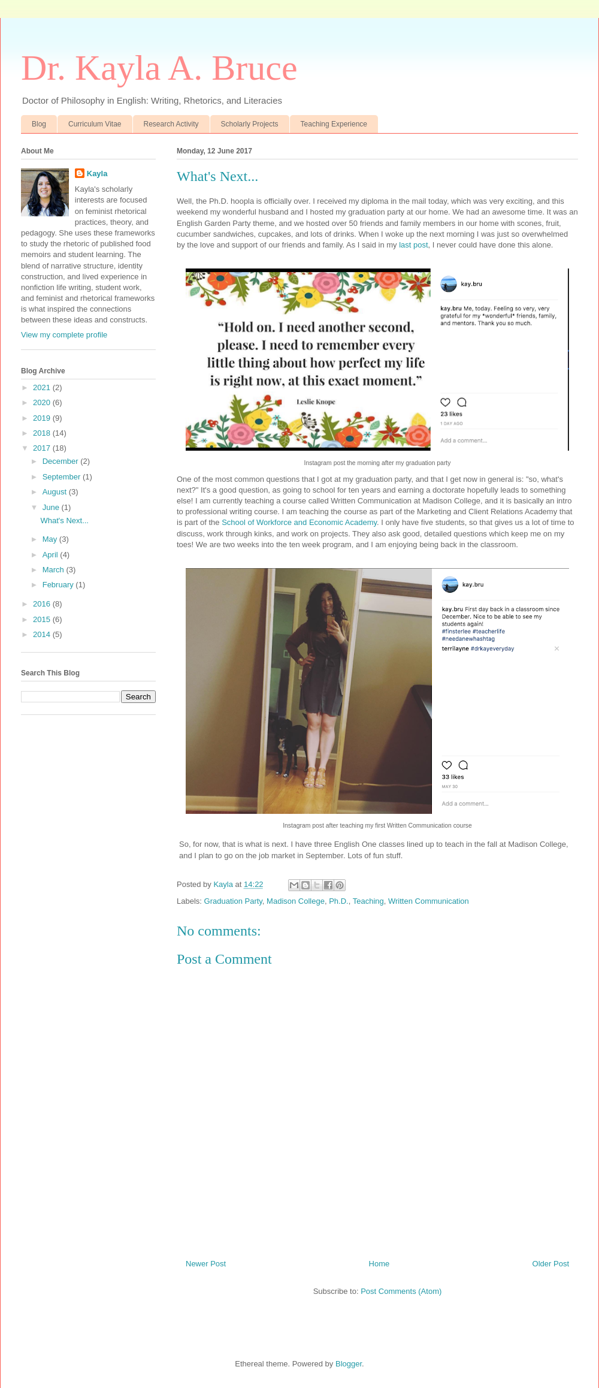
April (51, 554)
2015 (43, 619)
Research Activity (171, 124)
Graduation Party (233, 901)
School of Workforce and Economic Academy (299, 522)
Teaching (368, 901)
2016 (43, 603)
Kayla (97, 173)
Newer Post (206, 1263)
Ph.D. (339, 901)
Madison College (296, 901)
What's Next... (64, 520)
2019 (43, 418)
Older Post (551, 1263)
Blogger (348, 1363)
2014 (43, 634)
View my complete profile (64, 334)
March (54, 569)
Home (379, 1263)
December (62, 461)
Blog (39, 124)
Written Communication (428, 901)
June (52, 507)
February (59, 584)
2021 (43, 387)
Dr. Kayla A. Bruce (159, 67)
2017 (43, 447)
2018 (43, 433)
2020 (43, 402)
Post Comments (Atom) (401, 1291)
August (56, 491)
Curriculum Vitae (94, 124)
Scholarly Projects (250, 124)
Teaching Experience (334, 124)
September (63, 476)
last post (413, 244)
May (51, 539)
